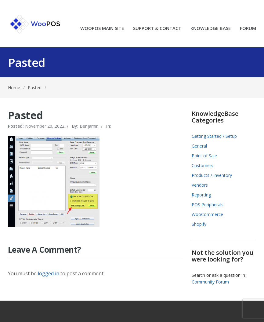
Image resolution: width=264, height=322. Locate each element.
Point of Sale (204, 156)
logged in (48, 273)
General (199, 146)
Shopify (199, 224)
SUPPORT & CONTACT (157, 28)
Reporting (201, 195)
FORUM (248, 28)
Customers (202, 165)
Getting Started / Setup (214, 136)
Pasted (35, 87)
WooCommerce (207, 214)
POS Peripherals (207, 204)
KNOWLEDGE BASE (210, 28)
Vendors (200, 185)
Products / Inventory (212, 175)
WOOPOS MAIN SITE (102, 28)
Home (14, 87)
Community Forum (210, 282)
